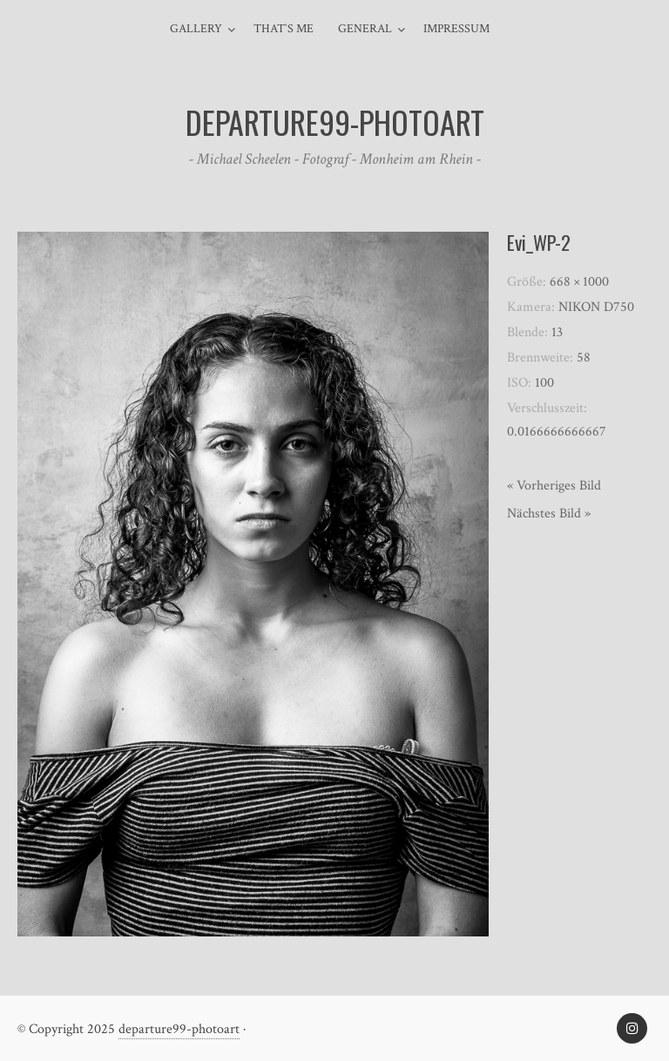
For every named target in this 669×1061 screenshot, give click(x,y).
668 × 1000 (579, 282)
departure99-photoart (179, 1029)
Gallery (196, 29)
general (365, 29)
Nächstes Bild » (549, 513)
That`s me (283, 29)
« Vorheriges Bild (554, 485)
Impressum (456, 29)
